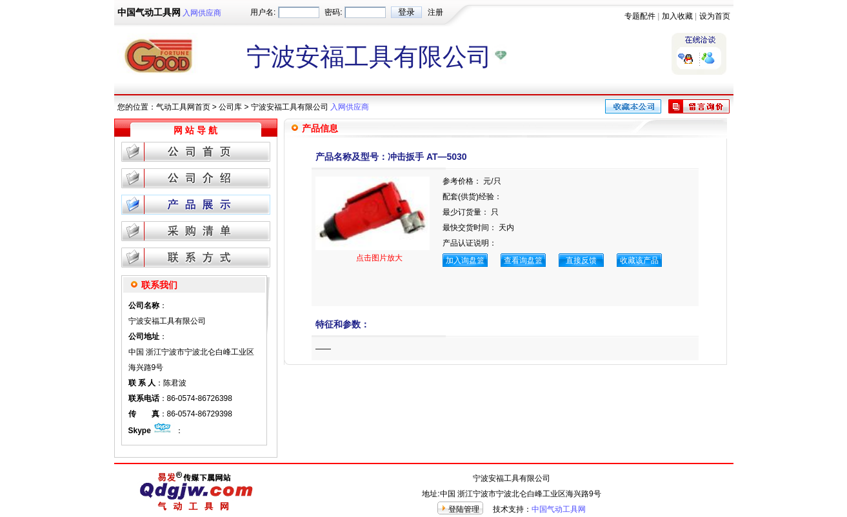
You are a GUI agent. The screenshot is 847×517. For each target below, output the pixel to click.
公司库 (230, 107)
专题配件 (639, 16)
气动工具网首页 (183, 107)
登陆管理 (463, 509)
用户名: (262, 12)
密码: (333, 12)
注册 (435, 12)
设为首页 (714, 16)
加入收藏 (677, 16)
